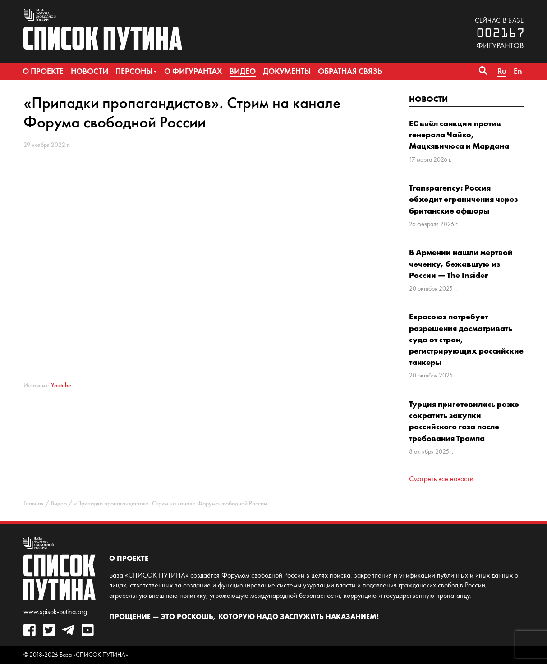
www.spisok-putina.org (55, 611)
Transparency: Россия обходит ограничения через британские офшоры (463, 198)
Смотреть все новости (441, 478)
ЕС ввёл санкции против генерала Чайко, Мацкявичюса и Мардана (459, 134)
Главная (33, 503)
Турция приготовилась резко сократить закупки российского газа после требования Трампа (464, 421)
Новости (428, 99)
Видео (59, 503)
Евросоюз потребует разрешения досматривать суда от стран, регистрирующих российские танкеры (466, 339)
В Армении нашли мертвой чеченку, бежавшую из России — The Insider (461, 263)
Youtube (61, 385)
